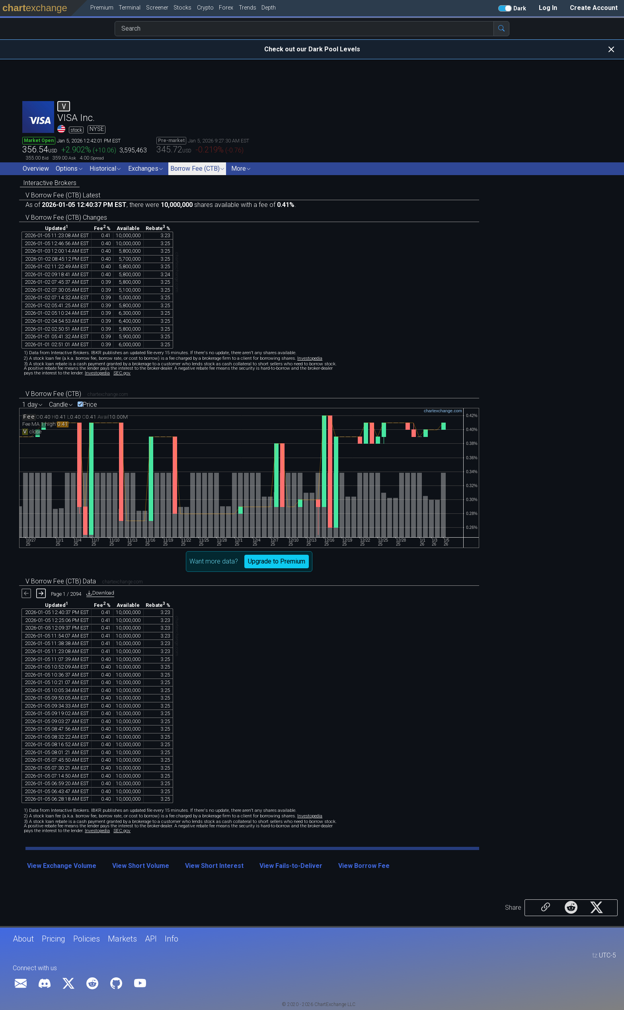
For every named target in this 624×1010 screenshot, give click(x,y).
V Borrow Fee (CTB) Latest (62, 195)
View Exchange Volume (61, 866)
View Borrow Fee (364, 866)
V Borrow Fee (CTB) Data (60, 581)
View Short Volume (140, 866)
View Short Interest (214, 866)
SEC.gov (122, 373)
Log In (548, 8)
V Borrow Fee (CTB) (53, 394)
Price (90, 405)
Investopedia (309, 358)
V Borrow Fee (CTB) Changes (66, 217)
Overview (36, 168)
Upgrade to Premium (276, 561)
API (151, 939)
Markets (122, 939)
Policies (86, 939)
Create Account (594, 8)
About (23, 939)
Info (171, 939)
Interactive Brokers (49, 183)
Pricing (53, 939)
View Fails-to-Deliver (290, 866)
